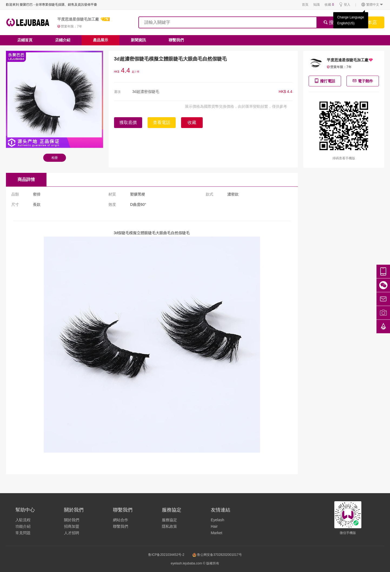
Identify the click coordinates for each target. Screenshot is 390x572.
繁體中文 (372, 4)
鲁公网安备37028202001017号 (217, 555)
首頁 (305, 4)
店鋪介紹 (62, 40)
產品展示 (100, 40)
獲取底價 (128, 122)
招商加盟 (71, 526)
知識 (316, 4)
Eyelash (217, 520)
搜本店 (369, 22)
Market (216, 533)
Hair (214, 526)
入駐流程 (23, 520)
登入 (344, 4)
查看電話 (161, 122)
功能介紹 (23, 526)
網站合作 (120, 520)
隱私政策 (169, 526)
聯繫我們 (176, 40)
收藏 (329, 4)
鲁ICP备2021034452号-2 (166, 555)
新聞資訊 (138, 40)
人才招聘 (71, 533)
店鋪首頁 (24, 40)
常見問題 (23, 533)
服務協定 (169, 520)
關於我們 (71, 520)
